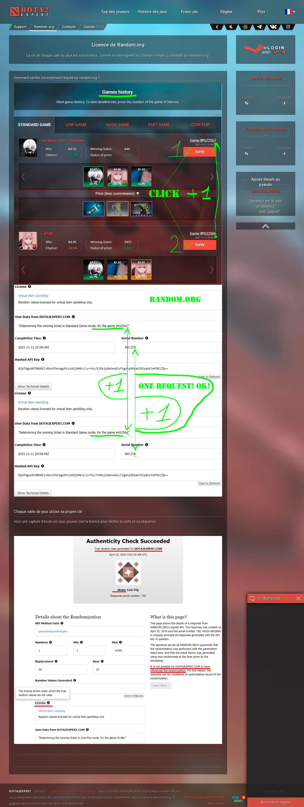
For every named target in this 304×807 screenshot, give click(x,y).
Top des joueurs (115, 11)
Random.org (44, 27)
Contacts (69, 27)
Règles (226, 11)
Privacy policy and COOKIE (204, 797)
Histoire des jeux (152, 11)
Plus (268, 11)
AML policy (216, 803)
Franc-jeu (189, 11)
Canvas (94, 25)
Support (20, 27)
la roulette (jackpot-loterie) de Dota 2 (72, 791)
